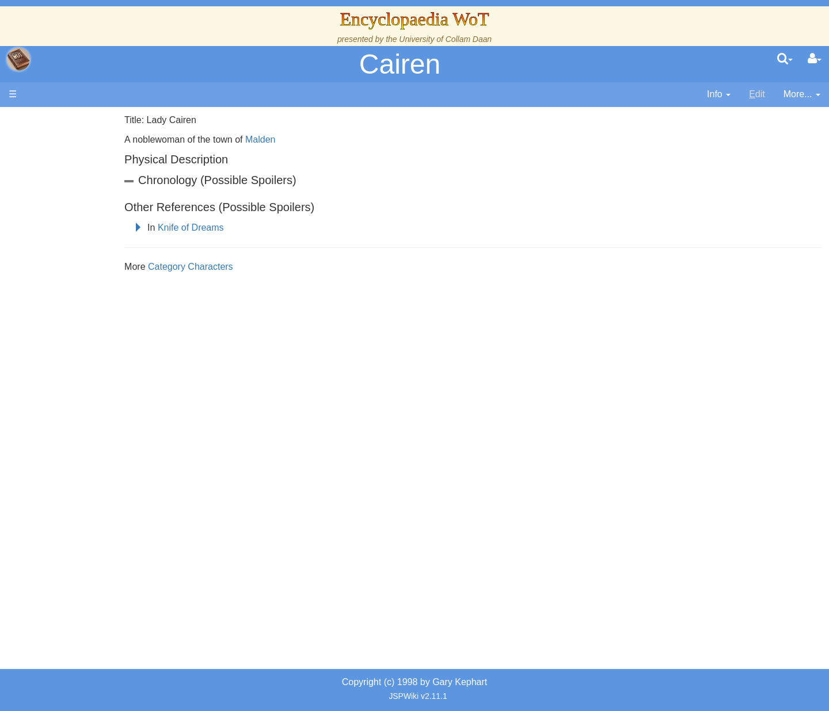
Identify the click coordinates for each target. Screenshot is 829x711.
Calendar (73, 245)
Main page (53, 120)
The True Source (89, 218)
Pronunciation (83, 481)
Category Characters (252, 267)
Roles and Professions (101, 376)
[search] (785, 59)
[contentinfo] (718, 94)
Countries (97, 297)
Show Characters (90, 349)
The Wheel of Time (93, 205)
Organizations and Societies (112, 363)
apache (18, 59)
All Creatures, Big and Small (112, 389)
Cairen (399, 64)
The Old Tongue (87, 310)
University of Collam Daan (445, 39)
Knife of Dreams (253, 227)
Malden (322, 139)
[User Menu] (814, 59)
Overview (97, 284)
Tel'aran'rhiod (82, 441)
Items (66, 402)
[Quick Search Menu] (785, 59)
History (69, 231)
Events (69, 257)
